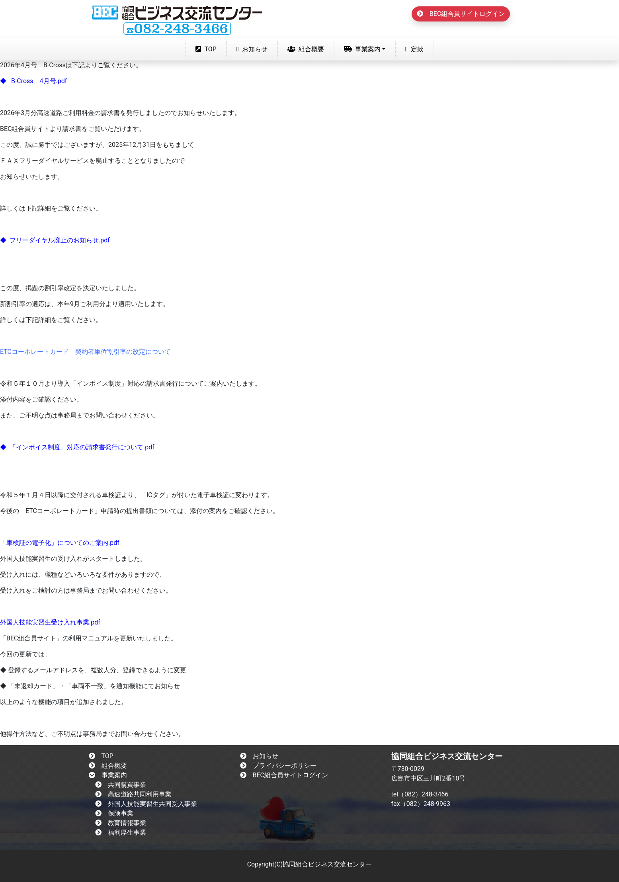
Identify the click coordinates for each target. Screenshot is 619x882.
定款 (414, 49)
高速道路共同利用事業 (133, 794)
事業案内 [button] (362, 49)
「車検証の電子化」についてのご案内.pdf (59, 542)
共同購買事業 (120, 784)
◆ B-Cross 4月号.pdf (33, 81)
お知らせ (252, 49)
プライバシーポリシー (278, 765)
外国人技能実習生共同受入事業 (146, 804)
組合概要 (305, 49)
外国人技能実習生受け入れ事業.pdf (50, 622)
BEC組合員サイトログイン (461, 14)
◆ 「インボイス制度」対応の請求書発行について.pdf (77, 447)
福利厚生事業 (120, 832)
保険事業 (114, 813)
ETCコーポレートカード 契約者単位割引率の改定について (85, 351)
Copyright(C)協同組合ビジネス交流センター (309, 864)
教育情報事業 (120, 823)
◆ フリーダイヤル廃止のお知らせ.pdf (55, 240)
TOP (207, 48)
